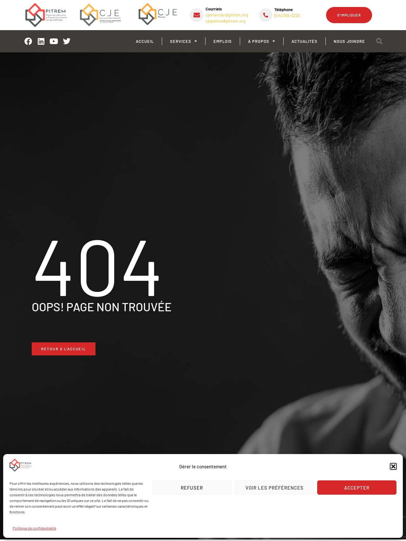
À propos (261, 41)
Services (183, 41)
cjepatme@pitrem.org (226, 20)
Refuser (192, 488)
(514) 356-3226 (287, 15)
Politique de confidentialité (34, 528)
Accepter (357, 488)
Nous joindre (349, 41)
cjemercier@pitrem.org (227, 14)
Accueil (145, 41)
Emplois (222, 41)
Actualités (304, 41)
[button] (393, 466)
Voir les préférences (275, 488)
